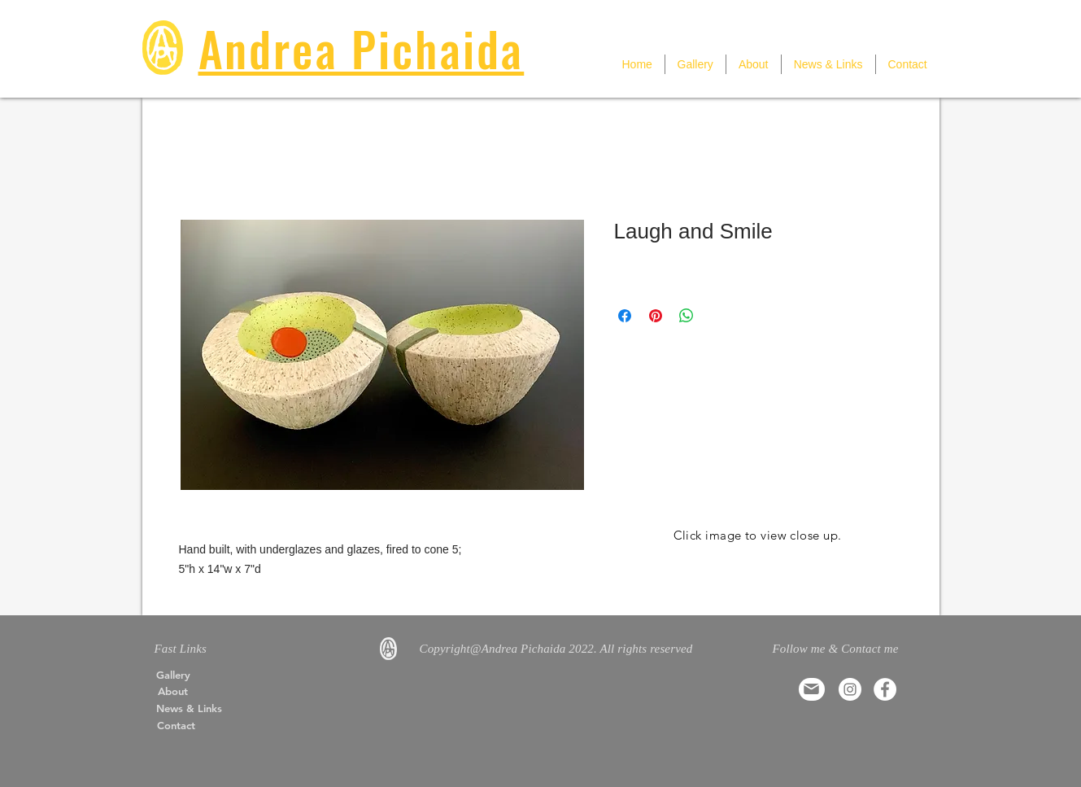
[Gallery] (173, 674)
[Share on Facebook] (624, 316)
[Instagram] (850, 689)
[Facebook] (885, 689)
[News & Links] (189, 708)
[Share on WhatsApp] (686, 316)
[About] (173, 691)
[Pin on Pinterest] (655, 316)
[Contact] (176, 725)
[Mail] (812, 689)
